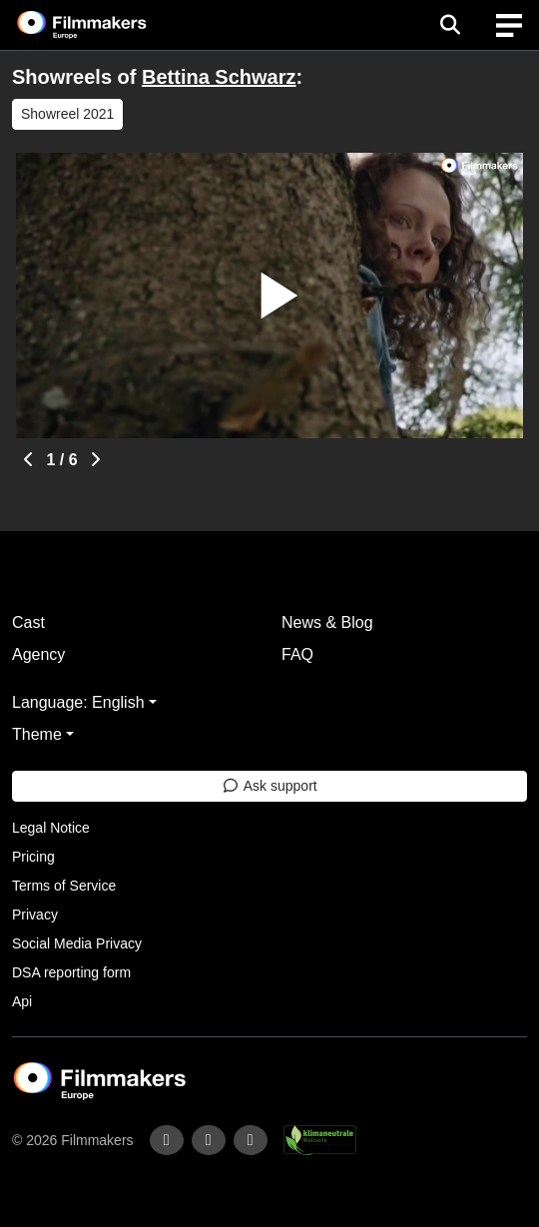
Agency (38, 654)
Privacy (35, 914)
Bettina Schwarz (218, 77)
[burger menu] (509, 25)
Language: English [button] (78, 702)
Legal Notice (51, 828)
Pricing (33, 857)
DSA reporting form (71, 972)
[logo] (106, 25)
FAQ (297, 654)
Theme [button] (37, 734)
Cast (28, 622)
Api (22, 1001)
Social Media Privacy (77, 943)
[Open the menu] (449, 25)
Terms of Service (64, 886)
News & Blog (327, 622)
